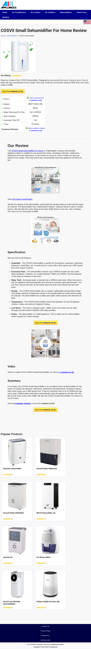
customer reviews (23, 403)
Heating (5, 17)
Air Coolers (35, 12)
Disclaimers (45, 635)
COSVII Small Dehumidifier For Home (27, 151)
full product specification (22, 199)
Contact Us (45, 626)
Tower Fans (81, 12)
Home (4, 12)
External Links (45, 640)
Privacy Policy (45, 631)
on (66, 372)
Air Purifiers (50, 12)
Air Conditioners (19, 12)
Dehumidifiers (66, 12)
